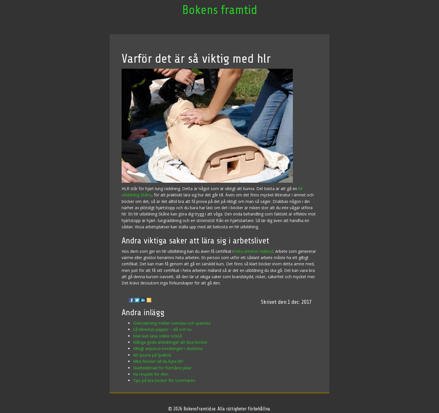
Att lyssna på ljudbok (152, 355)
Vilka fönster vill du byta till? (158, 361)
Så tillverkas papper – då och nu (162, 329)
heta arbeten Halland (254, 251)
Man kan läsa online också (157, 336)
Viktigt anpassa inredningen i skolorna (167, 348)
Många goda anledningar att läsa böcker (170, 342)
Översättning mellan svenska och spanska (171, 323)
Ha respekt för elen (150, 374)
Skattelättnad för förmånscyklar (162, 368)
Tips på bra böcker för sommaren (164, 380)
